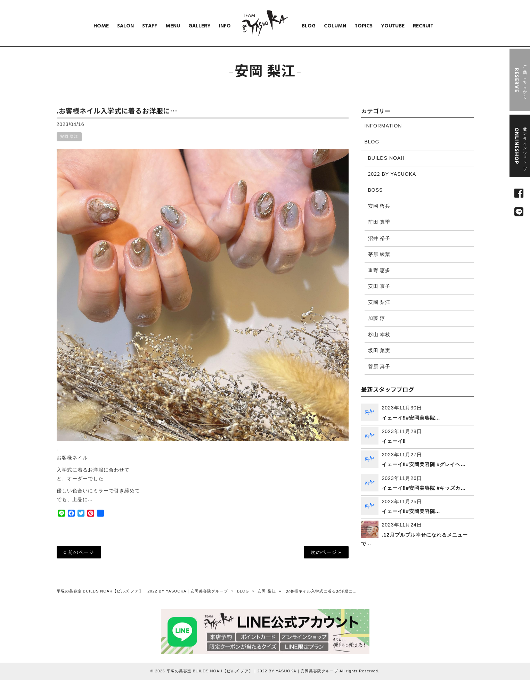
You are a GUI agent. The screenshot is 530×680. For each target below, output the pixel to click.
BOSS (375, 190)
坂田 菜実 (379, 350)
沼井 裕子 (379, 238)
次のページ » (326, 552)
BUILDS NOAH (386, 158)
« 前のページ (79, 552)
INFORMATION (383, 125)
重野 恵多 (379, 270)
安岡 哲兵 (379, 206)
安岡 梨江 (69, 143)
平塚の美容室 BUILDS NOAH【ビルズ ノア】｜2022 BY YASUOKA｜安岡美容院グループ (142, 591)
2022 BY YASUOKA (392, 174)
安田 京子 (379, 286)
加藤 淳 (376, 318)
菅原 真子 (379, 366)
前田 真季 (379, 222)
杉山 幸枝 (379, 334)
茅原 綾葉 (379, 254)
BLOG (372, 141)
